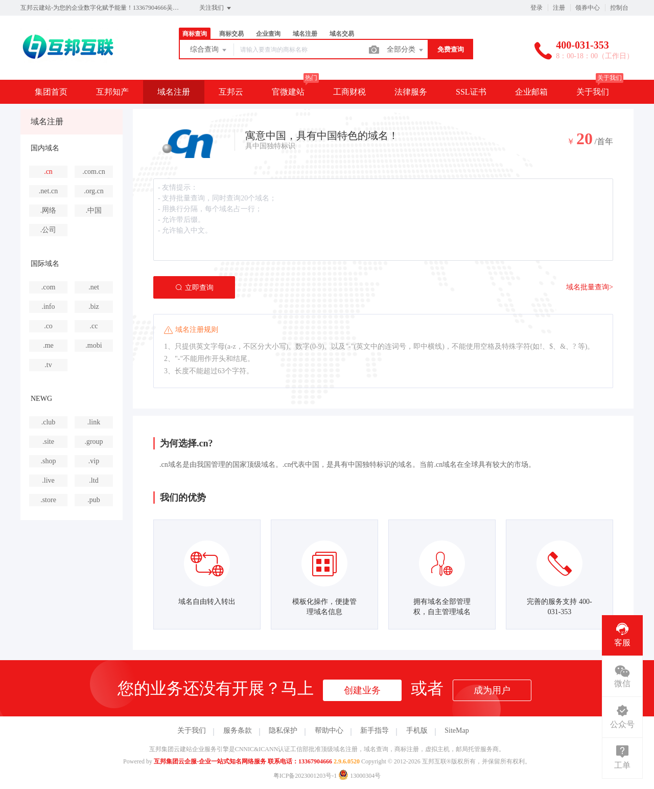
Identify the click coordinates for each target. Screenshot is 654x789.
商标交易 (231, 33)
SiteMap (457, 730)
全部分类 (406, 50)
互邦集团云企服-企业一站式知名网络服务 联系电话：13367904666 (243, 761)
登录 (536, 7)
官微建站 (288, 91)
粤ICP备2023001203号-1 (305, 775)
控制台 (619, 7)
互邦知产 (112, 91)
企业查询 (268, 33)
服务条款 (237, 730)
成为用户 (492, 690)
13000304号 (359, 775)
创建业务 (362, 690)
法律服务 (410, 91)
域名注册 (305, 33)
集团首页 (51, 91)
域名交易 (342, 33)
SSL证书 (471, 91)
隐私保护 (283, 730)
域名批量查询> (589, 287)
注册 (559, 7)
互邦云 (231, 91)
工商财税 (349, 91)
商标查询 (194, 33)
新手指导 (374, 730)
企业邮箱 (531, 91)
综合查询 (209, 50)
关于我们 (592, 91)
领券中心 (587, 7)
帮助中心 (329, 730)
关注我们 (215, 8)
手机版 (417, 730)
